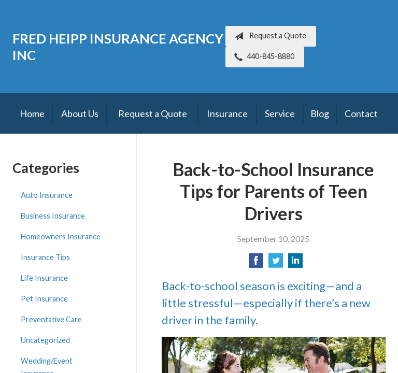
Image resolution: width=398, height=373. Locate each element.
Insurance (227, 113)
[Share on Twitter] (275, 263)
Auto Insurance (47, 195)
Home (32, 113)
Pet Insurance (44, 298)
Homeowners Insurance (61, 236)
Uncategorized (45, 340)
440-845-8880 (262, 57)
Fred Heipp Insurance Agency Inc (117, 47)
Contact (361, 113)
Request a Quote (268, 36)
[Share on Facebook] (256, 263)
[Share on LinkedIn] (295, 263)
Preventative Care (51, 319)
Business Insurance (53, 215)
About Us (79, 113)
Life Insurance (44, 278)
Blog (319, 113)
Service (280, 113)
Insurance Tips (45, 257)
